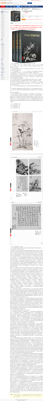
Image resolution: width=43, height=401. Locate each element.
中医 (23, 4)
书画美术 (19, 4)
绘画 (20, 4)
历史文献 (14, 4)
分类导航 (3, 6)
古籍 (25, 4)
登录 (7, 0)
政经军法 (2, 32)
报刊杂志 (26, 6)
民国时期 (2, 65)
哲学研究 (2, 36)
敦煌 (9, 8)
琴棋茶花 (7, 9)
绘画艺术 (14, 8)
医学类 (22, 6)
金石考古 (15, 9)
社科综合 (2, 28)
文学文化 (2, 15)
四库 (8, 8)
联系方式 (38, 0)
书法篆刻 (16, 8)
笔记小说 (9, 9)
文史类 (11, 6)
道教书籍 (27, 8)
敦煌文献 (2, 21)
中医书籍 (24, 9)
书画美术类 (18, 6)
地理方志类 (33, 6)
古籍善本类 (29, 6)
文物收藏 (2, 50)
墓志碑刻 (2, 58)
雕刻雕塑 (19, 8)
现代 (1, 66)
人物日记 (2, 33)
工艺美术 (20, 9)
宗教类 (14, 6)
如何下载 (35, 0)
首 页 (7, 6)
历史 (2, 8)
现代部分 (37, 8)
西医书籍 (27, 9)
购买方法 (2, 76)
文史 (16, 4)
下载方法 (2, 77)
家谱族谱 (4, 9)
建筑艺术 (17, 9)
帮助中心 (37, 6)
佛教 (22, 4)
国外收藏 (35, 9)
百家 (4, 8)
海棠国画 (40, 9)
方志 (1, 73)
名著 (5, 8)
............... (40, 8)
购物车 (10, 0)
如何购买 (32, 0)
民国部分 (35, 8)
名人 (6, 8)
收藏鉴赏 (12, 9)
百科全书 (2, 29)
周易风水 (29, 8)
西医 (1, 62)
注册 (8, 0)
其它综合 (2, 55)
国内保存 (37, 9)
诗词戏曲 (2, 9)
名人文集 (2, 18)
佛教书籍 (24, 8)
